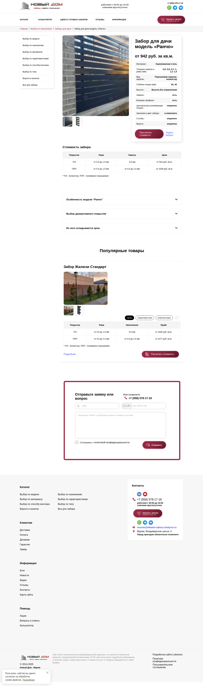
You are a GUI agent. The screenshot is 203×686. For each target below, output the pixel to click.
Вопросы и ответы (30, 625)
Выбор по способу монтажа (36, 65)
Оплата (24, 539)
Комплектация (164, 318)
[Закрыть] (47, 672)
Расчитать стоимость (162, 354)
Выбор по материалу (33, 52)
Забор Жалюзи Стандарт (85, 267)
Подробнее (28, 680)
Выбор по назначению (41, 29)
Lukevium (178, 658)
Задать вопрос (169, 133)
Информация (119, 20)
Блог (22, 574)
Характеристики (145, 318)
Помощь (25, 612)
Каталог (24, 20)
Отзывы (100, 20)
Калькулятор (45, 20)
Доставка (25, 534)
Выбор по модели (31, 39)
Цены (129, 318)
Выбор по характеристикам (36, 58)
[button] (64, 254)
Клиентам (26, 526)
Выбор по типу (30, 72)
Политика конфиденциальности (164, 664)
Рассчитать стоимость (146, 133)
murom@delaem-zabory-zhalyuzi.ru (157, 531)
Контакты (25, 594)
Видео (23, 584)
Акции (23, 620)
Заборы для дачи (63, 29)
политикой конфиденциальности (112, 446)
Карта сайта (26, 599)
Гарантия (25, 548)
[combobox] (127, 406)
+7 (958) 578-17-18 (175, 3)
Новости (24, 579)
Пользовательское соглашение (163, 670)
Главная (24, 29)
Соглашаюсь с (105, 446)
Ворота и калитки (31, 78)
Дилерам (25, 544)
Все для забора (30, 85)
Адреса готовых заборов (74, 20)
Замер (23, 553)
